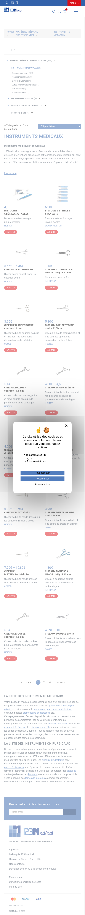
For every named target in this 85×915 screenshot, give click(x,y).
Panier (65, 11)
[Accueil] (7, 2)
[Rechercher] (54, 11)
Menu (73, 3)
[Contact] (12, 2)
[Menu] (76, 11)
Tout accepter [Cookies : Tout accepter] (42, 473)
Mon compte (59, 11)
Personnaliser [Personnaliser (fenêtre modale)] (42, 484)
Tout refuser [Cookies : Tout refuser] (42, 478)
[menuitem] (7, 2)
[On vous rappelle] (18, 2)
